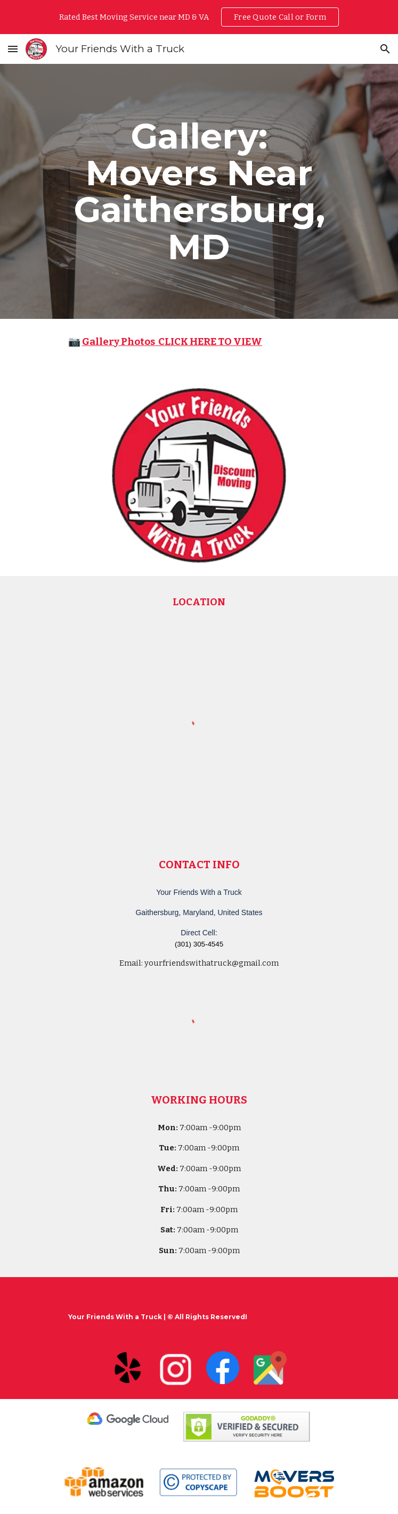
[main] (199, 191)
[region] (199, 17)
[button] (13, 48)
